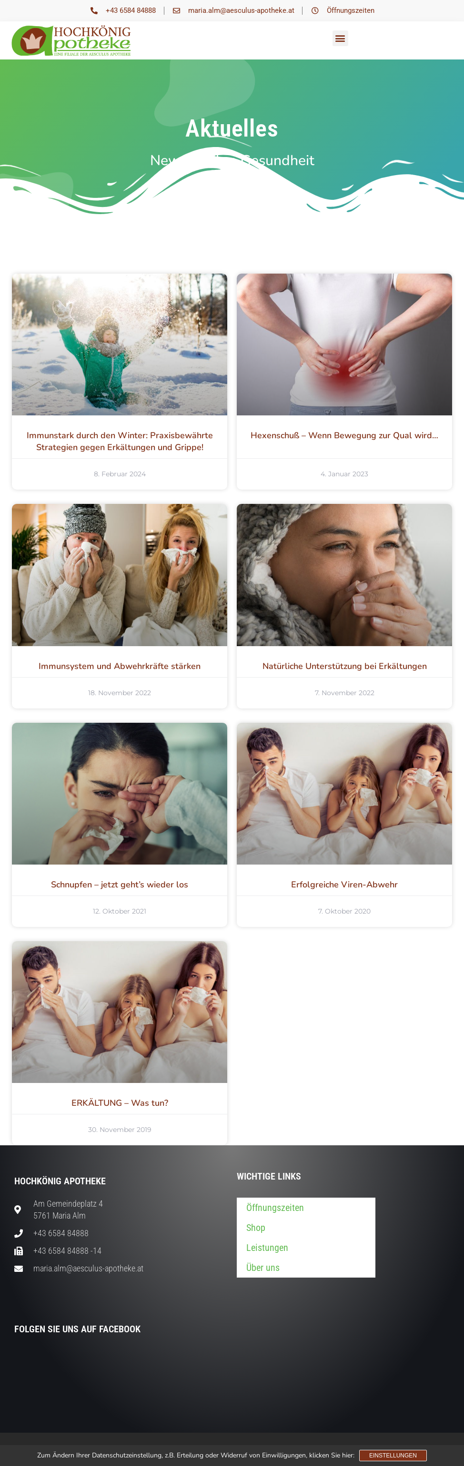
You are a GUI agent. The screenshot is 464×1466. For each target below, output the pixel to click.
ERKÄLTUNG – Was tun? (119, 1103)
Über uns (263, 1267)
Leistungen (267, 1247)
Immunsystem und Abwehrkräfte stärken (120, 666)
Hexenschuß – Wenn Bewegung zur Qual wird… (344, 435)
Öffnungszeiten (275, 1207)
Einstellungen (393, 1455)
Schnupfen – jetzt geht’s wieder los (119, 884)
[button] (340, 38)
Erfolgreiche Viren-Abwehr (344, 884)
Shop (255, 1227)
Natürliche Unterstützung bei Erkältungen (344, 666)
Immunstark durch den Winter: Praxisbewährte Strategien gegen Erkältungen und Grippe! (120, 441)
